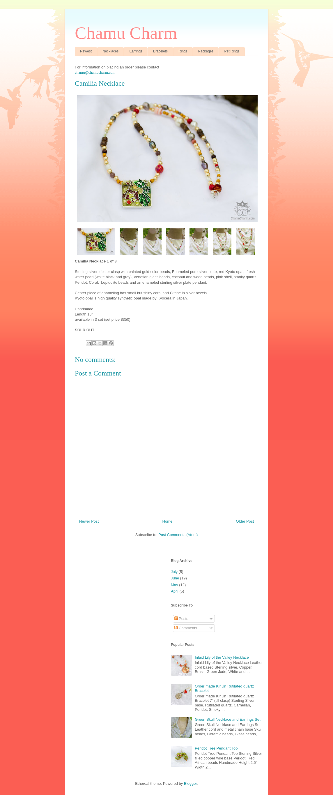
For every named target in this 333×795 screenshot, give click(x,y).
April (174, 591)
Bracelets (160, 51)
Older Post (245, 521)
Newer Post (89, 521)
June (175, 578)
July (174, 572)
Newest (86, 51)
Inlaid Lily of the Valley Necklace (222, 657)
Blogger (190, 783)
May (174, 585)
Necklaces (110, 51)
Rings (182, 51)
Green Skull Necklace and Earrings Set (227, 719)
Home (167, 521)
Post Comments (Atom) (178, 535)
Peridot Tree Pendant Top (216, 748)
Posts (181, 618)
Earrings (135, 51)
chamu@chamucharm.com (95, 72)
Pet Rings (231, 51)
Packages (206, 51)
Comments (185, 628)
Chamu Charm (126, 33)
